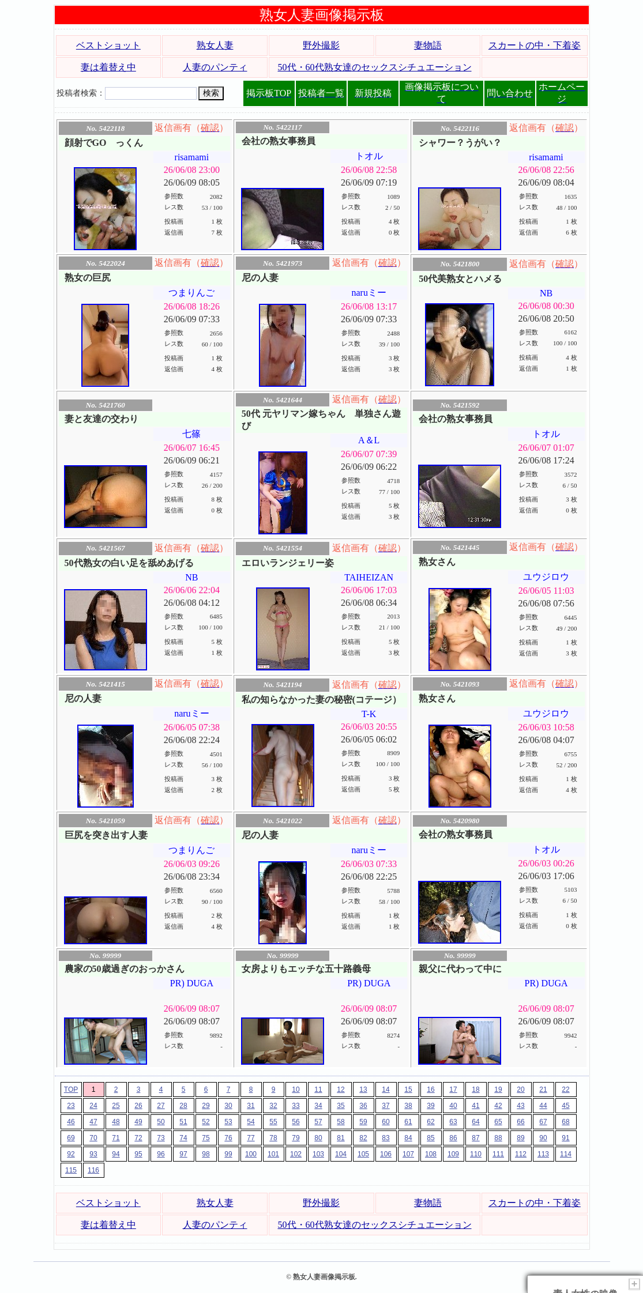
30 (228, 1106)
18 (475, 1089)
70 (93, 1138)
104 (341, 1154)
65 (498, 1122)
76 (228, 1138)
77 (250, 1138)
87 (475, 1138)
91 (565, 1138)
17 (453, 1089)
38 (408, 1106)
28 (183, 1106)
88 (498, 1138)
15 (408, 1089)
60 (385, 1122)
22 (565, 1089)
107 (408, 1154)
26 (138, 1106)
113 (543, 1154)
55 (273, 1122)
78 (273, 1138)
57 (318, 1122)
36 (363, 1106)
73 (160, 1138)
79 (295, 1138)
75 (205, 1138)
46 (70, 1122)
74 (183, 1138)
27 (160, 1106)
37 (385, 1106)
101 (273, 1154)
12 (340, 1089)
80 (318, 1138)
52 (205, 1122)
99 (228, 1154)
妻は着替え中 (108, 67)
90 (543, 1138)
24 (93, 1106)
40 (453, 1106)
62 (430, 1122)
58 (340, 1122)
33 (295, 1106)
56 (295, 1122)
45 (565, 1106)
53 (228, 1122)
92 (70, 1154)
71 (115, 1138)
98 (205, 1154)
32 (273, 1106)
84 (408, 1138)
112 (521, 1154)
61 (408, 1122)
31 (250, 1106)
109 (453, 1154)
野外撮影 (321, 45)
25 (115, 1106)
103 (318, 1154)
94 (115, 1154)
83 (385, 1138)
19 (498, 1089)
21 (543, 1089)
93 (93, 1154)
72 (138, 1138)
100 (251, 1154)
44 (543, 1106)
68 (565, 1122)
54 (250, 1122)
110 (476, 1154)
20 (520, 1089)
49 (138, 1122)
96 (160, 1154)
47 (93, 1122)
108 (431, 1154)
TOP (71, 1089)
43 (520, 1106)
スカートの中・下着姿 (534, 45)
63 (453, 1122)
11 (318, 1089)
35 (340, 1106)
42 (498, 1106)
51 (183, 1122)
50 (160, 1122)
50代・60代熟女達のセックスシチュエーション (375, 67)
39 (430, 1106)
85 (430, 1138)
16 (430, 1089)
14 (385, 1089)
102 (296, 1154)
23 (70, 1106)
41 (475, 1106)
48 (115, 1122)
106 (386, 1154)
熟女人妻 (215, 45)
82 (363, 1138)
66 (520, 1122)
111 (498, 1154)
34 (318, 1106)
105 (363, 1154)
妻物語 (428, 45)
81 (340, 1138)
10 (295, 1089)
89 (520, 1138)
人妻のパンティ (215, 67)
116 (93, 1170)
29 (205, 1106)
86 (453, 1138)
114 (565, 1154)
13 (363, 1089)
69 (70, 1138)
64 (475, 1122)
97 (183, 1154)
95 (138, 1154)
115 (71, 1170)
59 (363, 1122)
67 (543, 1122)
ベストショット (108, 45)
